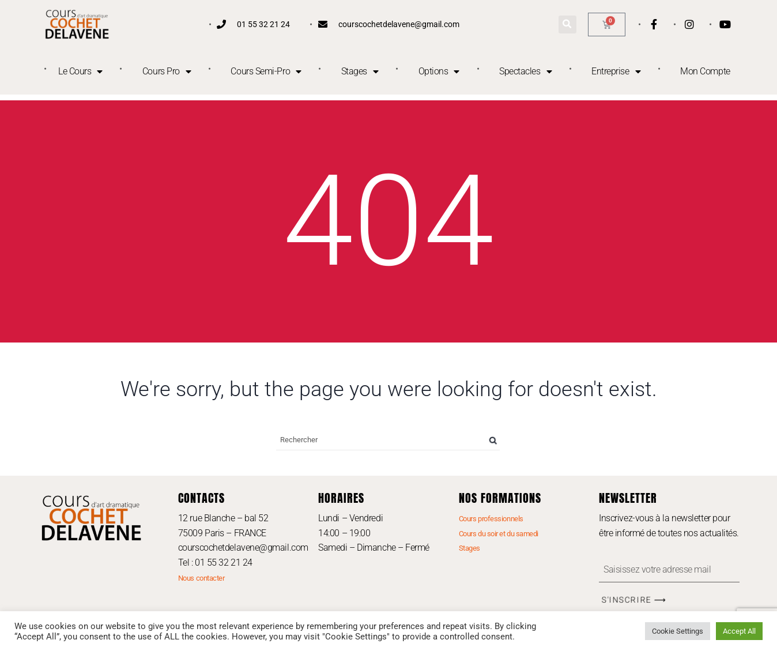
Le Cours (80, 71)
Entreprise (615, 71)
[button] (567, 24)
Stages (360, 71)
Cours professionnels (491, 518)
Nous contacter (201, 578)
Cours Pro (166, 71)
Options (438, 71)
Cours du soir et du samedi (498, 533)
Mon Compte (705, 71)
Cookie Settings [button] (677, 631)
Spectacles (525, 71)
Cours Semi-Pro (266, 71)
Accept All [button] (739, 631)
